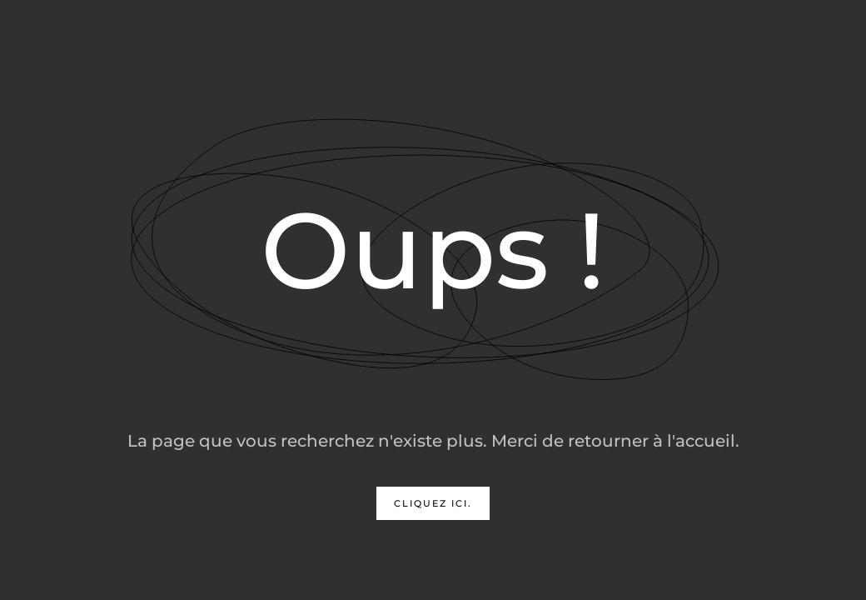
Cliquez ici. (433, 503)
